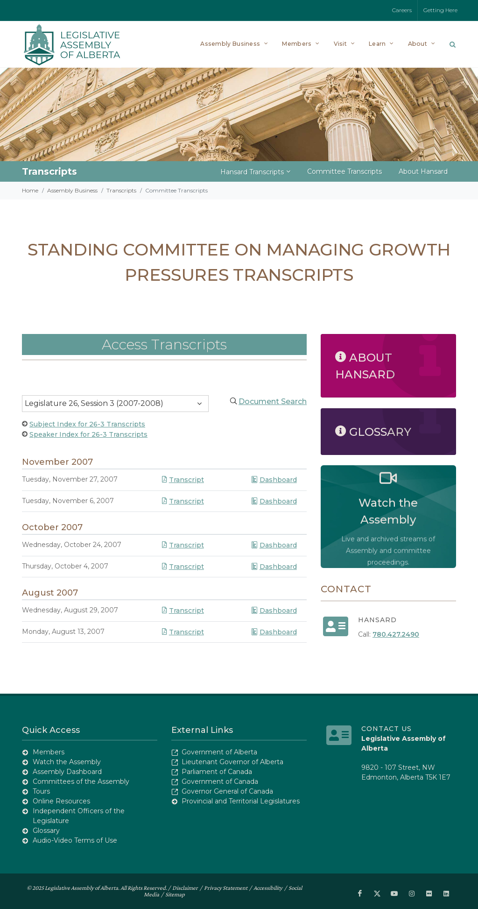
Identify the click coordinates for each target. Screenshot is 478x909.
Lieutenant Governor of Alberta (232, 762)
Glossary (46, 830)
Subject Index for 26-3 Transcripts (87, 424)
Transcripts (121, 190)
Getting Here (440, 10)
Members (48, 752)
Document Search (273, 401)
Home (30, 190)
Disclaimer (185, 887)
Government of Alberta (219, 752)
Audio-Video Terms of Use (75, 840)
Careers (402, 10)
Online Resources (61, 801)
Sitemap (175, 894)
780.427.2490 (396, 634)
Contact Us (386, 728)
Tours (41, 791)
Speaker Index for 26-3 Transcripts (88, 434)
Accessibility (267, 887)
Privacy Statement (225, 887)
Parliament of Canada (217, 771)
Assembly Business (72, 190)
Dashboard (274, 480)
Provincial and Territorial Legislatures (241, 801)
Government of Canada (220, 781)
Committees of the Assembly (81, 781)
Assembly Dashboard (67, 771)
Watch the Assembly (67, 762)
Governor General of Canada (227, 791)
